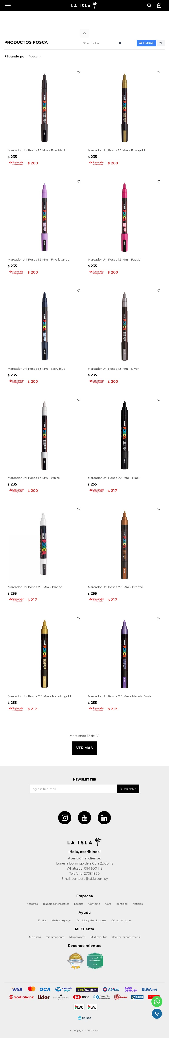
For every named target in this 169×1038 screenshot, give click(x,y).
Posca (33, 56)
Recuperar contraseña (126, 937)
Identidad (122, 903)
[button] (149, 5)
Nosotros (32, 903)
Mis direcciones (55, 937)
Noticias (138, 903)
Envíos (42, 920)
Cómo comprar (121, 920)
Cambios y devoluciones (91, 920)
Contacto (94, 903)
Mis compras (77, 937)
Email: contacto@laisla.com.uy (84, 879)
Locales (78, 903)
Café (108, 903)
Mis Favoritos (98, 937)
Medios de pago (61, 920)
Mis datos (35, 937)
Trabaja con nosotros (56, 903)
